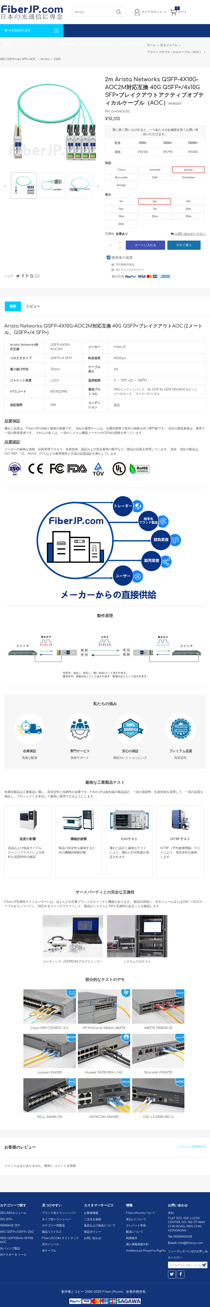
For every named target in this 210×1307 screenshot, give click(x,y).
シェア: (9, 276)
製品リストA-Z (51, 1231)
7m (155, 209)
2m (155, 201)
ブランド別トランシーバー (59, 1213)
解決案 (7, 43)
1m (121, 201)
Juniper (154, 169)
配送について (134, 1231)
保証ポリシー (92, 1231)
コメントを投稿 (65, 1165)
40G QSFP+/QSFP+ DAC (17, 1231)
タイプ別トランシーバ (56, 1219)
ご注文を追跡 (92, 1219)
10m (188, 209)
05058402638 (182, 1236)
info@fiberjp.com (190, 1243)
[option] (24, 186)
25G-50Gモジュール (13, 1213)
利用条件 (131, 1238)
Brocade (121, 177)
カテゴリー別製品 (53, 1225)
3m (188, 201)
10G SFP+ (6, 1219)
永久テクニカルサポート (130, 269)
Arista (188, 170)
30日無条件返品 (125, 264)
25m (188, 216)
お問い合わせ (67, 43)
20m (155, 216)
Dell (155, 177)
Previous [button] (6, 186)
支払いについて (136, 1219)
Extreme (188, 177)
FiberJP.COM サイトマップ (60, 1238)
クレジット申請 (136, 1225)
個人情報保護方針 (137, 1244)
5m (121, 209)
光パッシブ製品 (10, 1248)
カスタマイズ (26, 43)
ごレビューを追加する (191, 1146)
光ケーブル (49, 1250)
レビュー (33, 306)
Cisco (121, 169)
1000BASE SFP (10, 1225)
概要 (13, 306)
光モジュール (50, 1244)
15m (121, 216)
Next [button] (97, 186)
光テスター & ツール (13, 1254)
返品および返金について (99, 1225)
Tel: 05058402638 (132, 43)
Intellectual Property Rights (146, 1250)
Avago (121, 185)
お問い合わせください (188, 234)
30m (121, 224)
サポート (47, 43)
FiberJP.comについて (97, 43)
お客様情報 (91, 1213)
